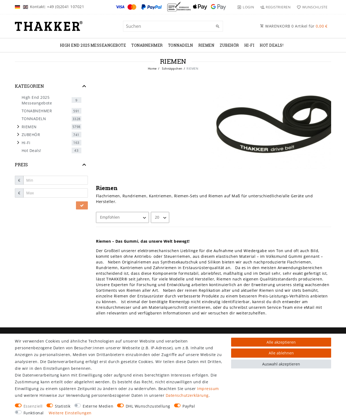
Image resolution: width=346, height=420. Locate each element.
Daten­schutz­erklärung (187, 395)
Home (152, 68)
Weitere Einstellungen (70, 412)
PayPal (188, 406)
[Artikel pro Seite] (160, 217)
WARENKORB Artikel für (293, 26)
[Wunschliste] (310, 7)
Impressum (208, 388)
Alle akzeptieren (281, 342)
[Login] (246, 7)
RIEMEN (206, 45)
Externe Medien (98, 406)
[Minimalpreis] (55, 180)
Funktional (34, 412)
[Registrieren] (275, 7)
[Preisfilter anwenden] (82, 205)
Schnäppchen (171, 68)
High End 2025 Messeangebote (93, 45)
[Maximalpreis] (55, 193)
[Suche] (217, 26)
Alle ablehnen (281, 352)
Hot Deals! (271, 45)
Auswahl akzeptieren (281, 364)
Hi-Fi (249, 45)
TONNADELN (180, 45)
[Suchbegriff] (173, 26)
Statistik (63, 406)
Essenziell (33, 406)
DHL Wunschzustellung (148, 406)
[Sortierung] (122, 217)
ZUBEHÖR (229, 45)
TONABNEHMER (147, 45)
